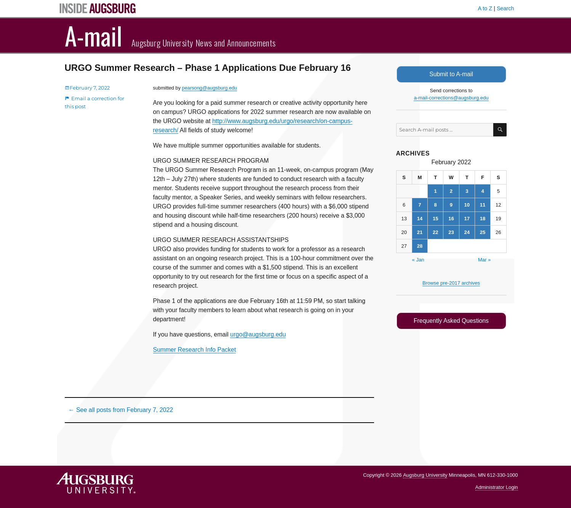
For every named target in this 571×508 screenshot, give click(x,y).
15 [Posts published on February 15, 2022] (435, 218)
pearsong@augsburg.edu (209, 88)
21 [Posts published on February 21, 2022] (419, 232)
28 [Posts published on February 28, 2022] (419, 246)
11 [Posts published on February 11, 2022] (482, 205)
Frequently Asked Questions (451, 320)
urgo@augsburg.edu (258, 334)
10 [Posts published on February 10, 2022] (467, 205)
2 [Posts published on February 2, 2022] (451, 191)
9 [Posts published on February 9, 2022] (451, 205)
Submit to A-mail (451, 74)
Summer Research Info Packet (194, 349)
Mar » (484, 260)
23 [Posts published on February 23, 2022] (451, 232)
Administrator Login (496, 487)
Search (505, 8)
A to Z (485, 8)
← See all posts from (121, 410)
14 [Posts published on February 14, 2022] (419, 218)
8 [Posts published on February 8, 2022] (435, 205)
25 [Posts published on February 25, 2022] (482, 232)
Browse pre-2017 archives (451, 283)
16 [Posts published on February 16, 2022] (451, 218)
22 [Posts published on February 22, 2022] (435, 232)
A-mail (93, 35)
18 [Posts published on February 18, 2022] (482, 218)
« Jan (418, 260)
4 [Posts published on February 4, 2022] (482, 191)
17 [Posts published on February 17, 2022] (467, 218)
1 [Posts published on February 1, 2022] (435, 191)
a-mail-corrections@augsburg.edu (451, 98)
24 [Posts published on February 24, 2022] (467, 232)
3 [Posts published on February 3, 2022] (466, 191)
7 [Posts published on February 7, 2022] (419, 205)
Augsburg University (425, 475)
